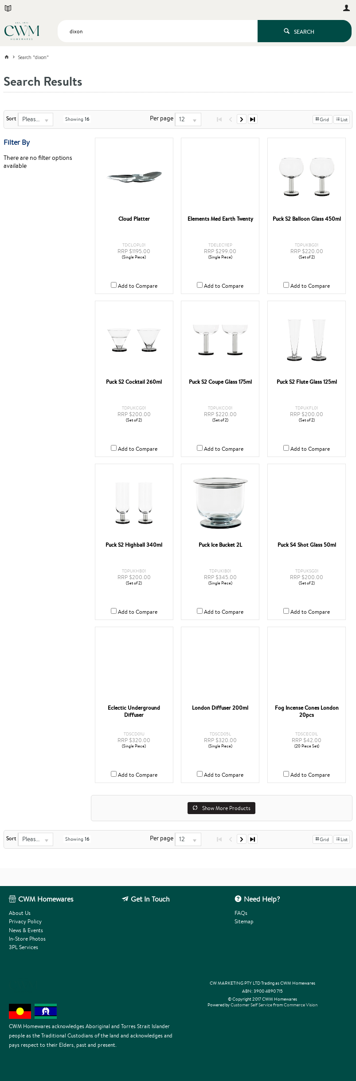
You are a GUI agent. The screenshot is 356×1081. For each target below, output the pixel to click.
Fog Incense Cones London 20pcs (307, 711)
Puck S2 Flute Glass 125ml (307, 382)
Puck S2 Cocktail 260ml (134, 382)
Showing (77, 119)
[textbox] (158, 31)
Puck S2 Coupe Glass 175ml (220, 382)
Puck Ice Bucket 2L (220, 544)
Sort (11, 118)
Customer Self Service (251, 1005)
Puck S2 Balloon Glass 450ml (307, 219)
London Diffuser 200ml (220, 707)
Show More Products (226, 808)
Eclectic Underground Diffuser (134, 711)
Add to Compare (137, 285)
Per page (161, 118)
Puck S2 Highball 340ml (134, 544)
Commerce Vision (300, 1005)
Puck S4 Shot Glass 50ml (307, 544)
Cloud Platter (134, 219)
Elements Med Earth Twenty (220, 219)
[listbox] (35, 119)
